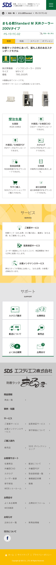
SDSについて (10, 531)
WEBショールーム (13, 489)
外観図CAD (9, 469)
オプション (47, 41)
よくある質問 (10, 503)
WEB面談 (8, 508)
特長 (22, 41)
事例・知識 (9, 409)
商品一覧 (11, 13)
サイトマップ (23, 555)
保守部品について (37, 430)
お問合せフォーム (37, 503)
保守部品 (8, 484)
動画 (31, 484)
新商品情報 (34, 523)
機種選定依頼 (35, 479)
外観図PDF (34, 469)
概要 (9, 41)
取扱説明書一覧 (36, 474)
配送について (35, 464)
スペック (34, 41)
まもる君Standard (25, 13)
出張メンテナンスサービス (13, 430)
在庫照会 (8, 464)
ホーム (11, 555)
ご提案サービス (11, 424)
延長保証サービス (37, 424)
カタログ (8, 474)
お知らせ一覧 (10, 523)
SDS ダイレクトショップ (37, 447)
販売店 (7, 448)
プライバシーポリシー (42, 555)
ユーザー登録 (10, 479)
